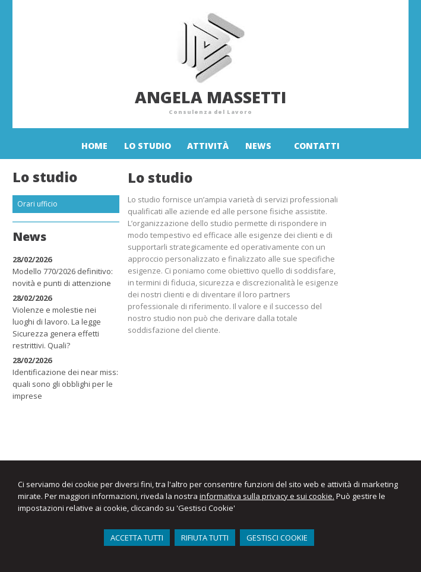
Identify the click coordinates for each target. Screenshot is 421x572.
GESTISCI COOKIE (277, 537)
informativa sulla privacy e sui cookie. (267, 496)
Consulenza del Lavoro (210, 112)
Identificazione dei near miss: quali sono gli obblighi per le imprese (65, 384)
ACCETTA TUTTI (136, 537)
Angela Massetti (210, 97)
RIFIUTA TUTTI (205, 537)
